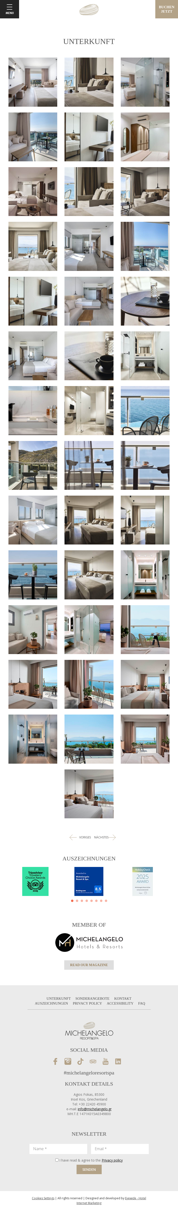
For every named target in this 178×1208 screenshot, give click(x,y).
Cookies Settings (43, 1198)
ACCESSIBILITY (120, 1003)
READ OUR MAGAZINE (89, 965)
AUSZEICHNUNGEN (52, 1003)
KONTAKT (122, 998)
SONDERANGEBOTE (92, 998)
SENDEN (89, 1169)
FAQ (141, 1003)
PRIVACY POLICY (88, 1003)
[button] (72, 900)
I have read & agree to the (91, 1160)
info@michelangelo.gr (95, 1109)
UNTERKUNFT (59, 998)
